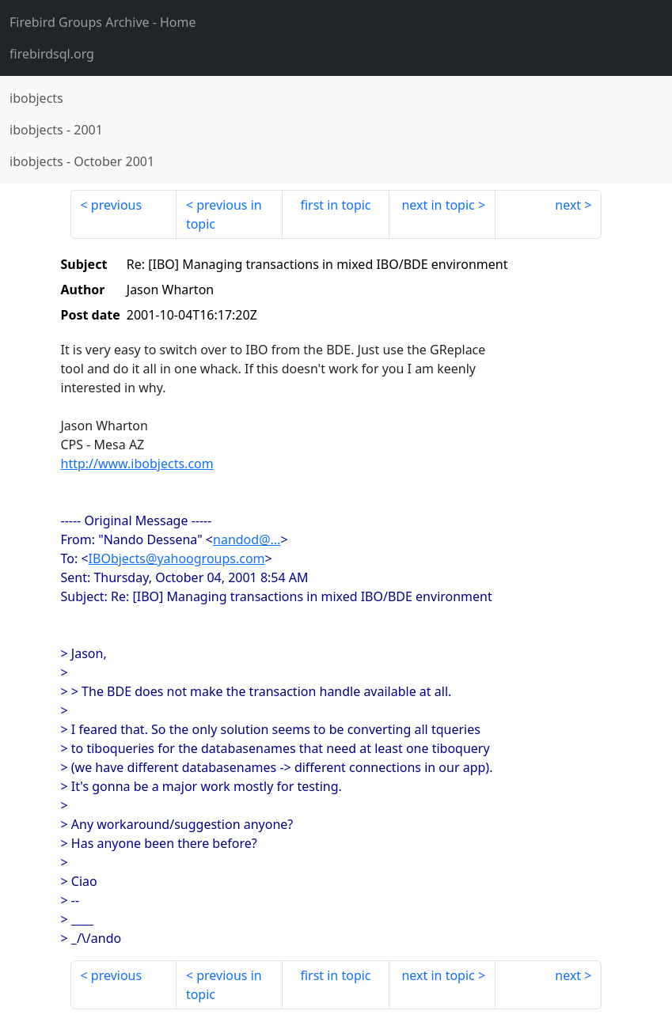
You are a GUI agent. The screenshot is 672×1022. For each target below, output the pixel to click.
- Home (102, 22)
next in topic (437, 205)
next (568, 205)
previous (116, 205)
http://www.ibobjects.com (137, 463)
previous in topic (224, 214)
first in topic (335, 205)
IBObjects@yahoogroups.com (177, 558)
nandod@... (246, 539)
